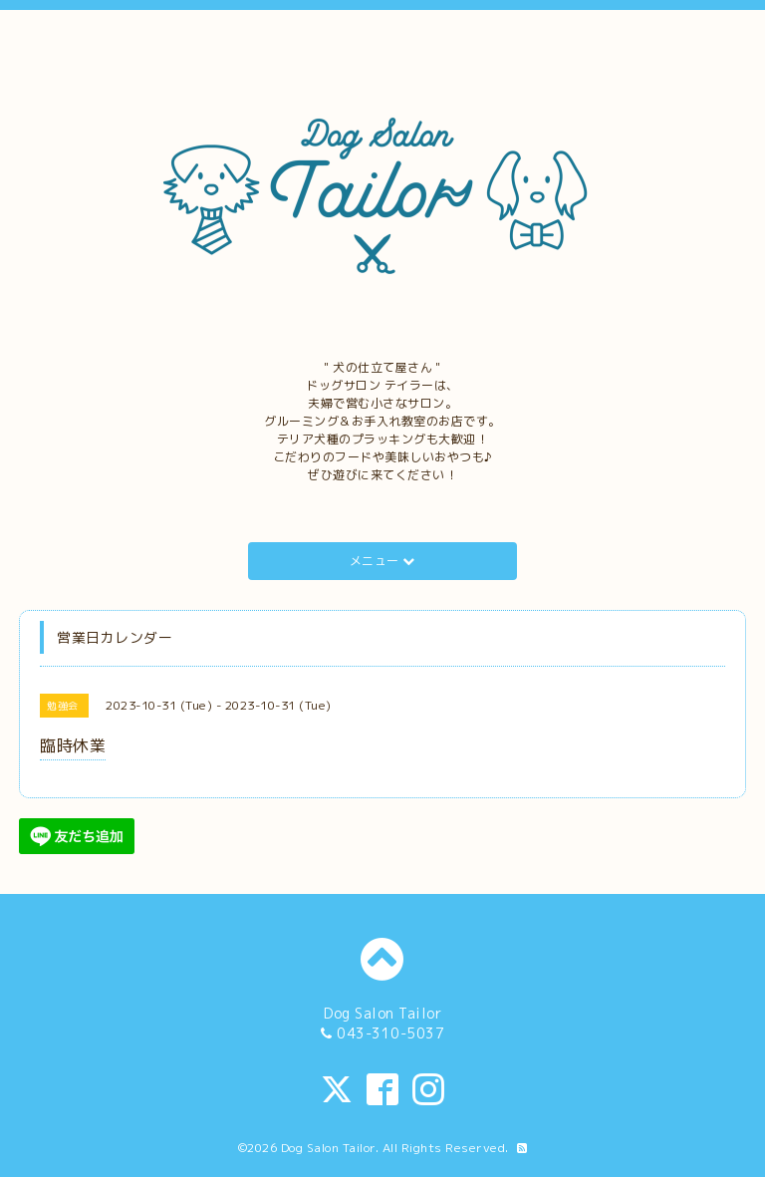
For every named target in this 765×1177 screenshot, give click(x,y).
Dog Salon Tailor (328, 1147)
